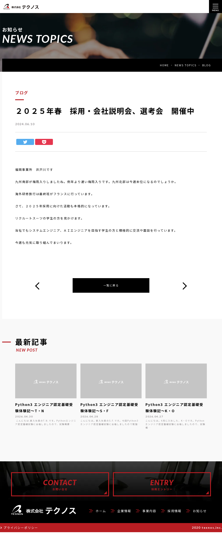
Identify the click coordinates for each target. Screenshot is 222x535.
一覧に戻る (111, 286)
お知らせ (199, 513)
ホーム (93, 513)
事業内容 (145, 513)
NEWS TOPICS (185, 65)
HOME (164, 65)
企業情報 (118, 513)
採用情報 (172, 513)
